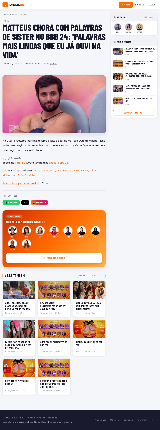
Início (5, 14)
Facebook (128, 420)
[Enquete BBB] (13, 4)
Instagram (142, 420)
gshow (53, 63)
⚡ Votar (125, 4)
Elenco (152, 4)
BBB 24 (13, 14)
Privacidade (100, 420)
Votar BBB (21, 162)
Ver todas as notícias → (91, 275)
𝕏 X (25, 202)
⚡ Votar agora (54, 258)
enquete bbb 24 (58, 162)
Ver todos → (149, 17)
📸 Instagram (39, 202)
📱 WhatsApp (11, 202)
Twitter (154, 420)
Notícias (139, 4)
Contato (114, 420)
